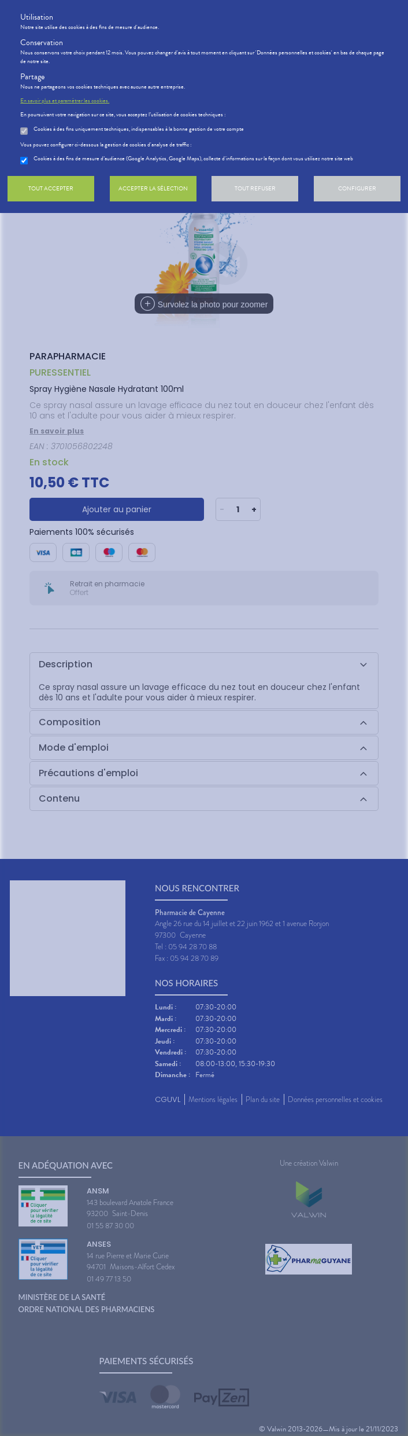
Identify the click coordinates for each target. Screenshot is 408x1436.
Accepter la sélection (153, 188)
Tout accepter (50, 188)
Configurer (357, 188)
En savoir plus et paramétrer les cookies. (64, 101)
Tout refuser (255, 188)
